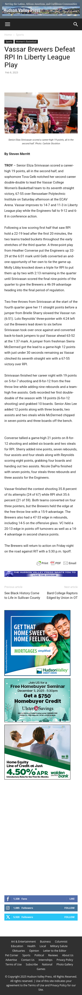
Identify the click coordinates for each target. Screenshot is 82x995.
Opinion (34, 951)
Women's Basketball (26, 41)
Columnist (61, 941)
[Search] (76, 24)
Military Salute (59, 946)
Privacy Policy (65, 960)
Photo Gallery (64, 964)
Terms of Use (13, 964)
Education (17, 946)
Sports (20, 35)
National (47, 964)
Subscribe (32, 964)
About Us (67, 955)
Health (31, 946)
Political (39, 955)
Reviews (53, 955)
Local (43, 946)
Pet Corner (11, 955)
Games (41, 969)
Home (8, 35)
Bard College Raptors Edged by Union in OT (62, 595)
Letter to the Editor (54, 951)
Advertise (11, 960)
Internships (45, 960)
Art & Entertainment (23, 941)
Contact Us (28, 960)
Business (45, 941)
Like (72, 898)
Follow (69, 907)
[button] (7, 24)
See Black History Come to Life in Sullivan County (22, 595)
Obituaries (18, 951)
